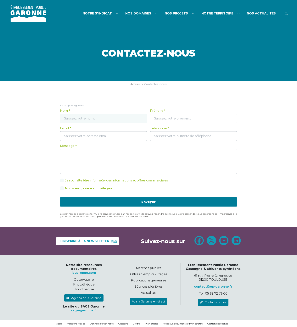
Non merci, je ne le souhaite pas (88, 188)
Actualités (148, 293)
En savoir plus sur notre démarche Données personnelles (117, 216)
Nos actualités (261, 13)
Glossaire (123, 323)
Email (64, 128)
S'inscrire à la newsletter (88, 241)
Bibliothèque (84, 289)
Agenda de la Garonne (86, 298)
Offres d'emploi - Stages (148, 274)
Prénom (156, 111)
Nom (64, 111)
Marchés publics (148, 268)
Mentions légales (76, 323)
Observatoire (84, 279)
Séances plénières (148, 286)
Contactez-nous (215, 302)
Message (67, 146)
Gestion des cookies (217, 323)
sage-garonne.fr (84, 310)
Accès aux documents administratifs (183, 323)
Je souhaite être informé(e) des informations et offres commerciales (116, 180)
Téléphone (158, 128)
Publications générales (148, 280)
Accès (59, 323)
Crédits (136, 323)
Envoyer (148, 202)
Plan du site (151, 323)
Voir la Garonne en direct (148, 301)
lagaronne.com (84, 272)
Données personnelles (102, 323)
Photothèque (84, 284)
